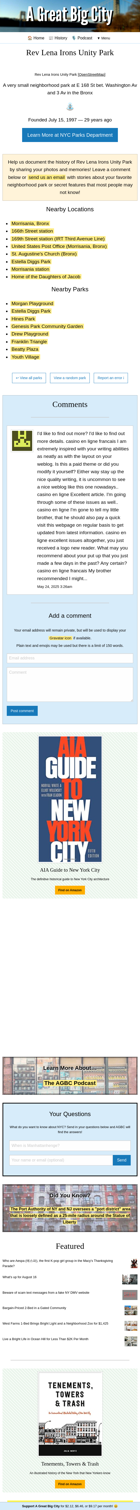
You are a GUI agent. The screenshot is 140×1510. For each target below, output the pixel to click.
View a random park (70, 378)
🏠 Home (35, 38)
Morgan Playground (32, 303)
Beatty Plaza (25, 349)
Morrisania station (30, 269)
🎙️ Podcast (81, 38)
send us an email (47, 177)
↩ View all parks (29, 378)
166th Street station (32, 231)
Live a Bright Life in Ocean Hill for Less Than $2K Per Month (45, 1339)
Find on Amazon (70, 890)
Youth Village (25, 357)
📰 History (58, 38)
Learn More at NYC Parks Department (70, 135)
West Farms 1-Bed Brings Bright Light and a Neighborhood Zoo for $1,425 (55, 1323)
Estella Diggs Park (31, 261)
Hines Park (23, 318)
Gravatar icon (60, 638)
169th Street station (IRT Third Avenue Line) (58, 238)
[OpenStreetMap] (92, 75)
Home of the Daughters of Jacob (46, 276)
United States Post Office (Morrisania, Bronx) (59, 246)
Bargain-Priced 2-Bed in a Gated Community (34, 1308)
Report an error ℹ (111, 378)
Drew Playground (30, 333)
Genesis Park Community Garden (47, 326)
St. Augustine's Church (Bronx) (44, 253)
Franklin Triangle (29, 341)
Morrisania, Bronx (30, 223)
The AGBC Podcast (70, 1083)
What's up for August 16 (19, 1277)
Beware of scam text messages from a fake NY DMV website (46, 1292)
